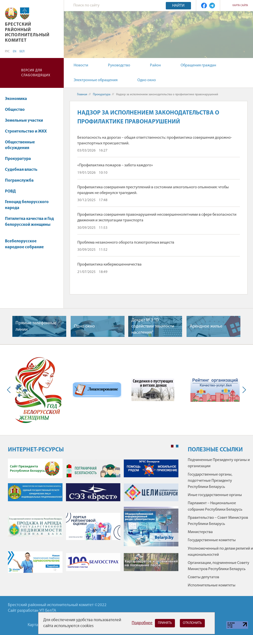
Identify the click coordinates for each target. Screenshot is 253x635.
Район (155, 65)
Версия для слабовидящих (35, 73)
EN (14, 51)
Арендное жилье (206, 326)
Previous (10, 390)
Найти (178, 6)
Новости (81, 65)
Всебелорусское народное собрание (24, 244)
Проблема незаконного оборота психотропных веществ (125, 243)
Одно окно (146, 80)
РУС (7, 51)
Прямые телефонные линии (36, 326)
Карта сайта (240, 5)
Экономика (18, 99)
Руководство (119, 65)
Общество (17, 110)
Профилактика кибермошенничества (109, 265)
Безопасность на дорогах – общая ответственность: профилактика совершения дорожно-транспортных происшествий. (154, 140)
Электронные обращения (96, 80)
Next (243, 390)
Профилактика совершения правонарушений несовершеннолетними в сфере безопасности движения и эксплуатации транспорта (156, 217)
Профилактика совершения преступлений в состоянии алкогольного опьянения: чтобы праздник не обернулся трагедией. (153, 190)
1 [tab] (172, 446)
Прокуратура (20, 159)
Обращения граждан (198, 65)
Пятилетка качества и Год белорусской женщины (29, 224)
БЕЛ (22, 51)
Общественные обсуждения (20, 145)
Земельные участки (26, 120)
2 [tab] (177, 446)
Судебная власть (21, 170)
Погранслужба (19, 180)
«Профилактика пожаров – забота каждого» (115, 165)
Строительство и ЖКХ (28, 131)
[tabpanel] (93, 518)
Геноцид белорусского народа (27, 205)
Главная (82, 94)
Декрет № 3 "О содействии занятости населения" (152, 326)
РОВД (13, 191)
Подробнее (142, 623)
